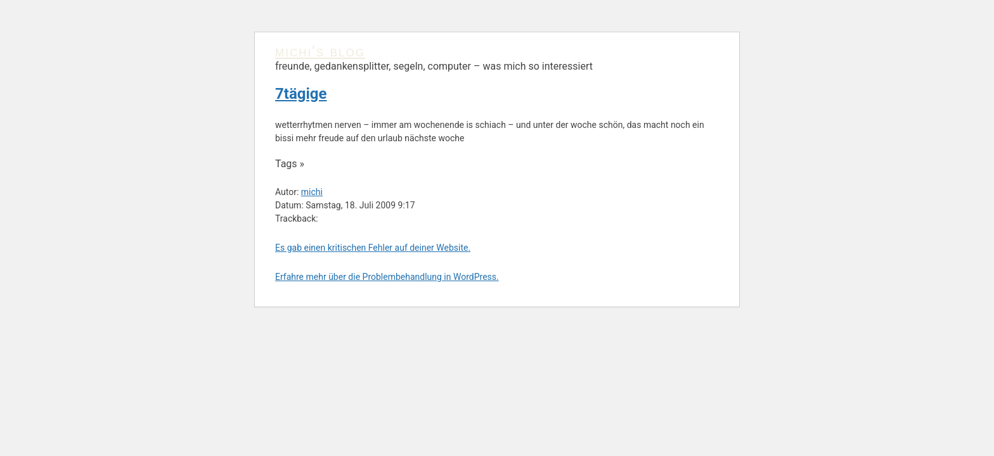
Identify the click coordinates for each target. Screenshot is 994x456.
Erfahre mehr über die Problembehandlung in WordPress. (387, 277)
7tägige (300, 94)
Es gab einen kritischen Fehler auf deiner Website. (372, 248)
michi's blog (320, 51)
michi (312, 192)
